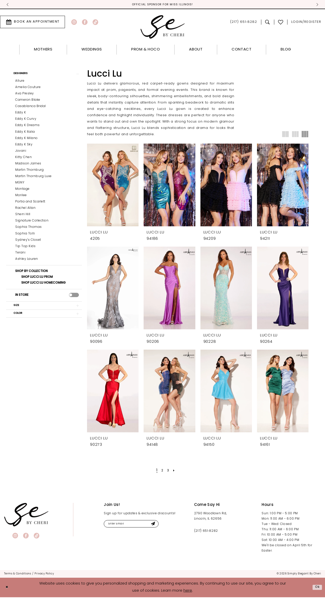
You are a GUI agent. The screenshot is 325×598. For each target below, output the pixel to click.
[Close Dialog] (7, 588)
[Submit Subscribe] (164, 525)
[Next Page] (175, 471)
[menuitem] (81, 22)
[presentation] (74, 297)
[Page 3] (168, 471)
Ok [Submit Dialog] (316, 588)
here (187, 591)
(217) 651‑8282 (206, 531)
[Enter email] (137, 525)
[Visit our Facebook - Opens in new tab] (85, 22)
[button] (44, 75)
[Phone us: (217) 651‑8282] (243, 22)
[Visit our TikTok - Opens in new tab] (95, 22)
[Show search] (267, 22)
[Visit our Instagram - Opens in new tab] (74, 22)
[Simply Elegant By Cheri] (162, 27)
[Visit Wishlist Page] (280, 23)
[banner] (26, 515)
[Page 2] (161, 471)
